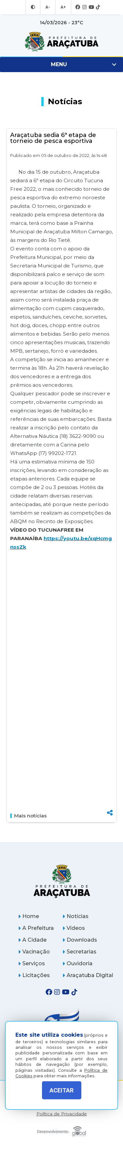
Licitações (34, 975)
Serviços (31, 963)
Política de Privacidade (61, 1114)
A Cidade (32, 940)
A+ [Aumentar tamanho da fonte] (62, 7)
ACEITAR (61, 1090)
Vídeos (73, 928)
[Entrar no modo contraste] (33, 7)
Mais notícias (28, 816)
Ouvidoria (77, 963)
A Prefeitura (36, 928)
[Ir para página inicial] (61, 41)
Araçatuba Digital (87, 975)
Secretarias (79, 952)
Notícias (75, 916)
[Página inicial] (61, 881)
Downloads (79, 940)
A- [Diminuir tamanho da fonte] (48, 7)
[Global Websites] (61, 1130)
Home (28, 916)
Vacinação (34, 952)
